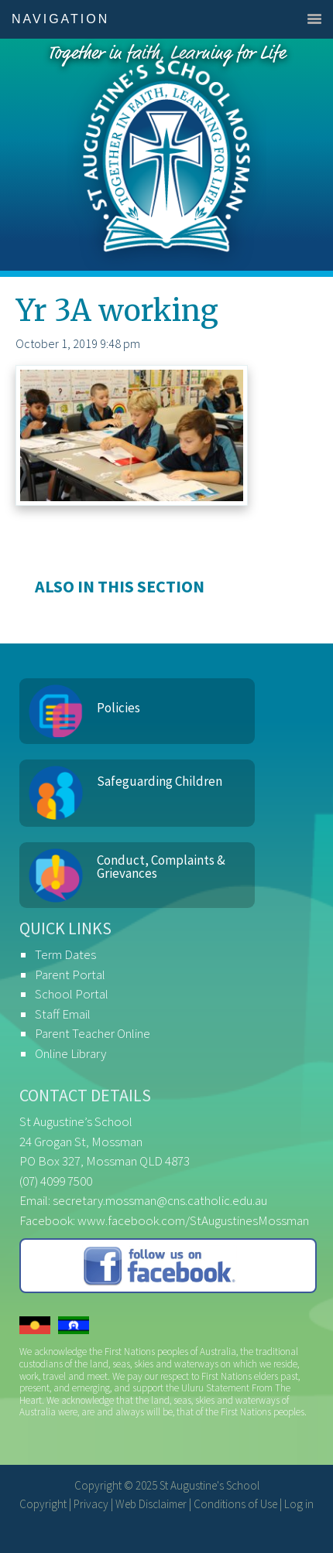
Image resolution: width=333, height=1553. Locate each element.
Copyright (43, 1504)
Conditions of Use (235, 1504)
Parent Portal (70, 974)
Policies (118, 707)
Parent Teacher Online (92, 1033)
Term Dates (65, 954)
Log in (299, 1504)
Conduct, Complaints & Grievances (161, 867)
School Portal (71, 993)
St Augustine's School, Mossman (166, 155)
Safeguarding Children (159, 781)
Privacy (91, 1504)
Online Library (70, 1053)
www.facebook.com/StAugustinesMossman (193, 1220)
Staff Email (63, 1013)
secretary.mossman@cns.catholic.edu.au (160, 1200)
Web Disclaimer (151, 1504)
